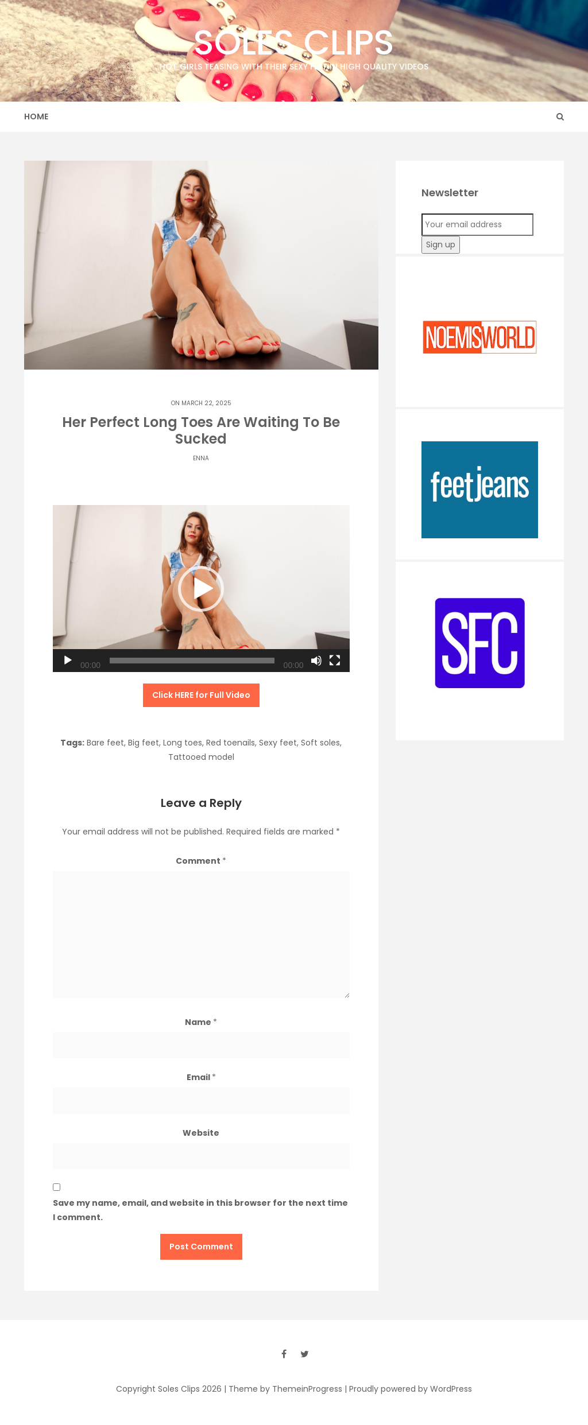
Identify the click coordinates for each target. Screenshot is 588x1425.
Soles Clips (294, 45)
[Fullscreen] (335, 660)
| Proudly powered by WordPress (408, 1389)
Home (36, 116)
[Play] (68, 660)
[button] (201, 589)
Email (201, 1077)
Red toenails (230, 742)
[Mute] (316, 660)
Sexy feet (278, 742)
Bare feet (105, 742)
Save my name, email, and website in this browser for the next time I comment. (200, 1210)
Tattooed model (201, 757)
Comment (201, 861)
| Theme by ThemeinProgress (283, 1389)
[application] (201, 588)
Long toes (182, 742)
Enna (201, 458)
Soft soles (320, 742)
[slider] (192, 660)
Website (201, 1133)
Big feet (143, 742)
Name (201, 1022)
